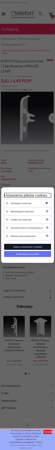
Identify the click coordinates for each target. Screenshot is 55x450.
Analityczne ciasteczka (21, 219)
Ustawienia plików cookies (25, 195)
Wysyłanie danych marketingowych (27, 228)
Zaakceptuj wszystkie (27, 253)
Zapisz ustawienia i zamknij (27, 246)
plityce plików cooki (21, 445)
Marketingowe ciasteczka (22, 211)
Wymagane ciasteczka (21, 203)
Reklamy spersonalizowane (23, 236)
